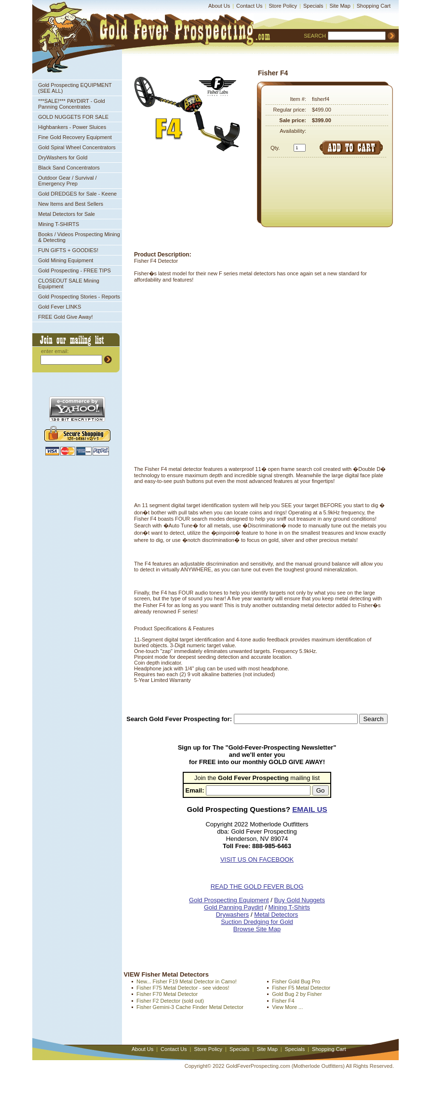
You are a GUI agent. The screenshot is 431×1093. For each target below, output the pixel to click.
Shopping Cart (374, 6)
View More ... (287, 1007)
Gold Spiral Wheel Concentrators (77, 147)
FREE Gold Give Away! (65, 317)
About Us (219, 6)
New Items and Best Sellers (70, 204)
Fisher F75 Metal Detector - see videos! (182, 988)
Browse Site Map (257, 929)
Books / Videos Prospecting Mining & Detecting (79, 237)
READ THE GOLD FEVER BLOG (257, 886)
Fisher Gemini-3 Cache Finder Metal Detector (189, 1007)
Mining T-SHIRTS (58, 224)
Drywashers (232, 914)
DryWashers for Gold (62, 157)
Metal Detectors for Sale (66, 214)
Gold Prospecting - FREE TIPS (74, 270)
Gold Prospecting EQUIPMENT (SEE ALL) (75, 88)
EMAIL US (309, 809)
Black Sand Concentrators (69, 167)
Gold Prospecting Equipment (229, 900)
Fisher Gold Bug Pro (296, 981)
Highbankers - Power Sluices (72, 127)
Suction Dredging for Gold (257, 921)
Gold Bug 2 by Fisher (297, 994)
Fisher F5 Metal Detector (301, 988)
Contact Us (249, 6)
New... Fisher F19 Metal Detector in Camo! (186, 981)
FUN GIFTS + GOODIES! (68, 250)
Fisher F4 (283, 1001)
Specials (313, 6)
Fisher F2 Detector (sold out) (170, 1001)
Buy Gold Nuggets (299, 900)
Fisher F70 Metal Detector (167, 994)
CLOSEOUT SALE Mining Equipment (68, 283)
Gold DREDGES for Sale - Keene (77, 194)
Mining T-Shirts (289, 907)
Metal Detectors (276, 914)
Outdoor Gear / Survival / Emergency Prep (67, 180)
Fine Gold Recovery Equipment (75, 137)
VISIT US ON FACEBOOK (257, 859)
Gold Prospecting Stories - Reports (79, 296)
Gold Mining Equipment (65, 260)
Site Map (339, 6)
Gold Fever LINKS (59, 307)
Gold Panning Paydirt (233, 907)
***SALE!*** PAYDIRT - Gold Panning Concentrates (71, 104)
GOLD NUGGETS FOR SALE (73, 117)
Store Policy (283, 6)
